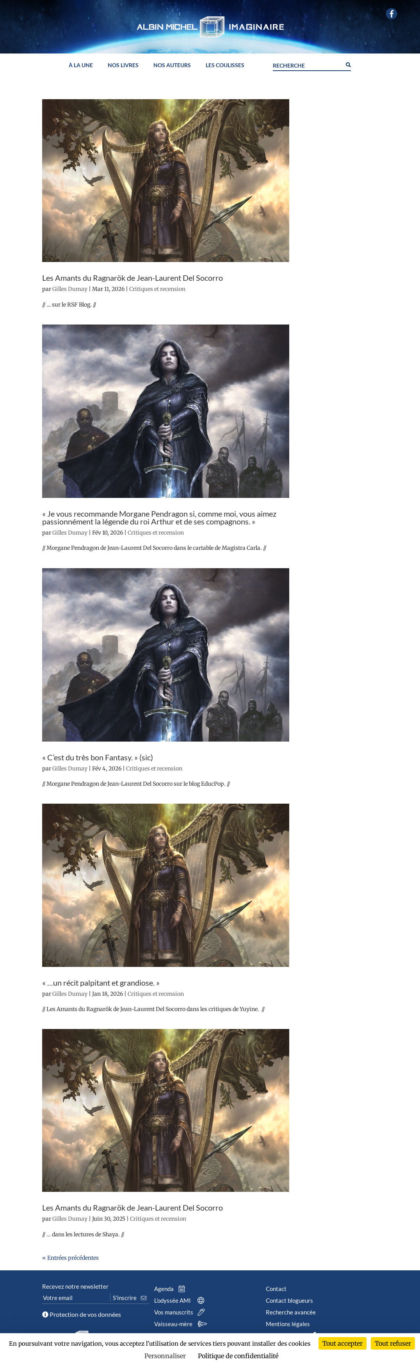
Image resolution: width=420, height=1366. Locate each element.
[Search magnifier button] (348, 64)
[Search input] (307, 64)
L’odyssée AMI (181, 1300)
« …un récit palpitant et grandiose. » (101, 982)
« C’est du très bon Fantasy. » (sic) (97, 757)
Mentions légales (288, 1323)
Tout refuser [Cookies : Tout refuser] (393, 1343)
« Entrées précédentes (70, 1257)
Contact (276, 1288)
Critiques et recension (157, 288)
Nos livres (123, 65)
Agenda (171, 1288)
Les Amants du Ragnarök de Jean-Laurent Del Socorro (132, 277)
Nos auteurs (172, 65)
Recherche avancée (291, 1312)
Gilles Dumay (69, 288)
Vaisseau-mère (182, 1323)
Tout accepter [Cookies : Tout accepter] (342, 1343)
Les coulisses (225, 65)
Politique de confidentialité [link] (238, 1356)
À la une (81, 65)
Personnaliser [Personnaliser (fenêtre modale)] (165, 1356)
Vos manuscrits (181, 1312)
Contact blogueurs (289, 1300)
